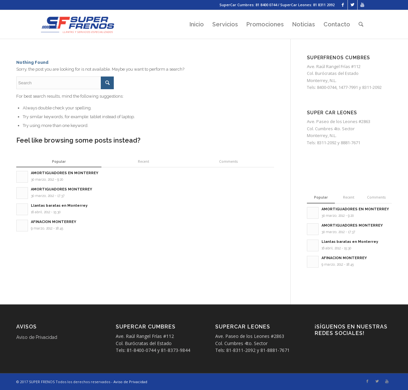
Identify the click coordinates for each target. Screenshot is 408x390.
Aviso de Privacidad (36, 337)
